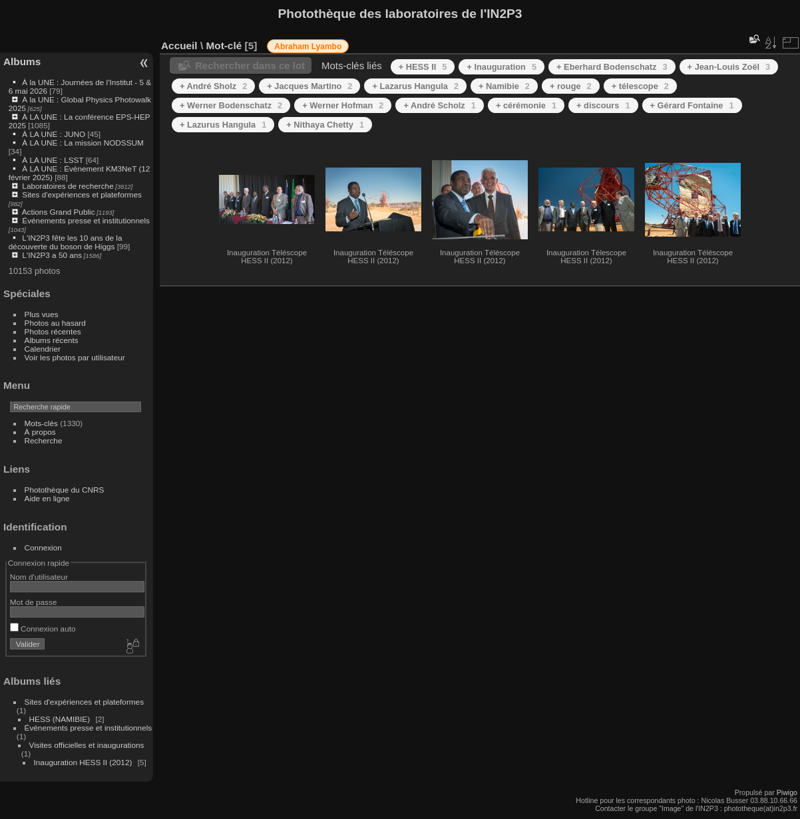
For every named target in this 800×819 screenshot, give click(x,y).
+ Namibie (504, 86)
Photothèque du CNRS (64, 489)
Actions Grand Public (58, 211)
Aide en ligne (47, 498)
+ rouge (571, 86)
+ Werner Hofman (342, 105)
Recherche (44, 440)
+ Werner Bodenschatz (231, 105)
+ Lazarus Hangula (415, 86)
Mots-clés (41, 423)
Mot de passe (33, 602)
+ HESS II (423, 67)
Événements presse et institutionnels (86, 220)
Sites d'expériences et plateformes (81, 194)
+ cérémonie (526, 105)
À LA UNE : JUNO (54, 134)
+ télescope (640, 86)
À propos (40, 431)
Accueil (179, 45)
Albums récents (52, 340)
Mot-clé (224, 45)
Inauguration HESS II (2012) (83, 762)
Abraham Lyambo (307, 46)
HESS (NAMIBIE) (60, 719)
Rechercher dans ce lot (250, 65)
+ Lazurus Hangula (223, 125)
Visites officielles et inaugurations (86, 745)
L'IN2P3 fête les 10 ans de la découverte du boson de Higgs (65, 242)
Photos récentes (53, 331)
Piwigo (787, 792)
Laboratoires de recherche (67, 185)
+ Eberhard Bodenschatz (612, 67)
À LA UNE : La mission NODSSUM (82, 142)
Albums (22, 61)
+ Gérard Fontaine (692, 105)
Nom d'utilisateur (39, 576)
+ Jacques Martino (309, 86)
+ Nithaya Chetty (325, 125)
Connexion (43, 547)
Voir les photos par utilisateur (75, 357)
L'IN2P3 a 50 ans (52, 255)
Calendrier (43, 348)
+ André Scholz (439, 105)
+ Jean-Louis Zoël (729, 67)
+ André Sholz (213, 86)
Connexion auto (43, 628)
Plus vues (42, 314)
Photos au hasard (55, 322)
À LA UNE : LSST (52, 160)
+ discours (603, 105)
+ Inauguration (501, 67)
